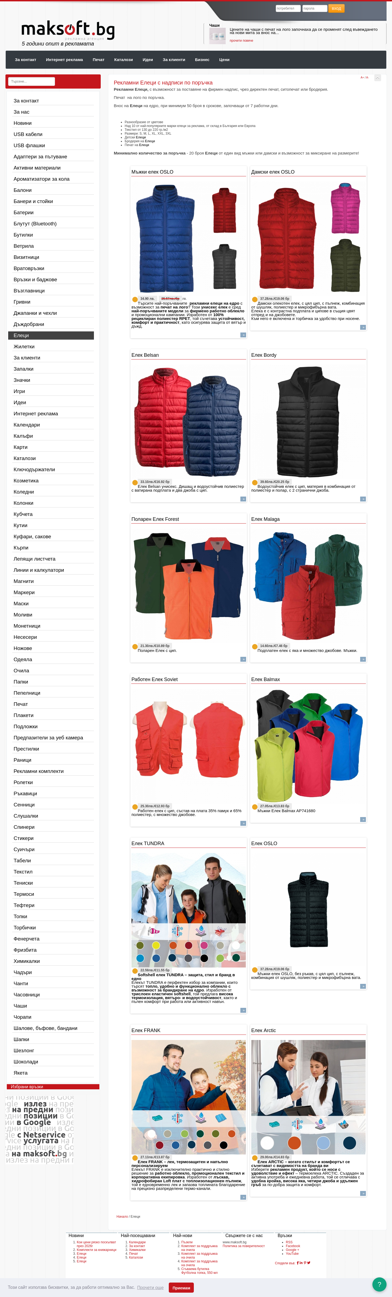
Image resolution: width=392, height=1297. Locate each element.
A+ (362, 77)
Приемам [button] (181, 1288)
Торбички (25, 927)
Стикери (23, 838)
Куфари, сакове (32, 536)
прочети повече (241, 41)
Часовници (27, 994)
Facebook (293, 1246)
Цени (224, 59)
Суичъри (24, 849)
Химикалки (27, 961)
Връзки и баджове (35, 279)
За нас (21, 112)
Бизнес (202, 59)
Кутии (20, 525)
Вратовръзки (29, 268)
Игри (19, 391)
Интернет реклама (64, 59)
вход (336, 8)
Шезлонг (24, 1050)
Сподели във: (285, 1263)
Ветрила (24, 246)
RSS (289, 1242)
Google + (292, 1250)
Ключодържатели (34, 469)
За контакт (25, 59)
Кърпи (21, 548)
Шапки (21, 1039)
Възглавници (29, 291)
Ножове (23, 648)
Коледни (24, 492)
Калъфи (23, 436)
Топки (20, 916)
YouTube (292, 1254)
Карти (20, 447)
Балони (23, 190)
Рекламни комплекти (39, 771)
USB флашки (29, 145)
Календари (27, 425)
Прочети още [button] (150, 1287)
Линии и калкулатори (39, 570)
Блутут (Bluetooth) (35, 223)
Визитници (26, 257)
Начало (122, 1217)
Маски (21, 603)
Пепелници (27, 693)
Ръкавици (25, 793)
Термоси (24, 894)
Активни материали (37, 168)
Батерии (23, 212)
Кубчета (23, 514)
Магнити (24, 581)
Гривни (22, 302)
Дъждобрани (29, 324)
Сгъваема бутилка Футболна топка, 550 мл (199, 1271)
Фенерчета (26, 939)
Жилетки (24, 346)
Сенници (24, 805)
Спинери (24, 827)
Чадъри (23, 972)
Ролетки (23, 782)
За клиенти (174, 59)
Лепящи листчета (35, 559)
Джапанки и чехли (35, 313)
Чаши (214, 25)
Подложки (26, 726)
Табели (22, 860)
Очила (21, 670)
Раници (22, 760)
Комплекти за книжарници (96, 1250)
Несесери (25, 637)
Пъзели (186, 1242)
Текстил (23, 872)
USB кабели (28, 134)
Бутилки (23, 235)
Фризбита (25, 950)
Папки (21, 682)
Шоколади (26, 1062)
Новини (23, 123)
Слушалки (26, 816)
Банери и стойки (33, 201)
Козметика (26, 480)
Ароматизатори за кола (42, 179)
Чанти (21, 983)
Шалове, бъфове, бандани (45, 1028)
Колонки (23, 503)
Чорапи (22, 1017)
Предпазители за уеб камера (48, 737)
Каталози (123, 59)
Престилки (26, 749)
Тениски (23, 883)
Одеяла (23, 659)
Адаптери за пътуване (40, 156)
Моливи (23, 615)
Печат (99, 59)
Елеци (21, 335)
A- (367, 77)
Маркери (24, 592)
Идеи (148, 59)
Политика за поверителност (244, 1246)
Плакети (23, 715)
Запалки (23, 369)
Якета (20, 1073)
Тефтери (24, 905)
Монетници (27, 626)
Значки (22, 380)
